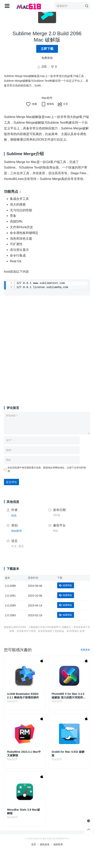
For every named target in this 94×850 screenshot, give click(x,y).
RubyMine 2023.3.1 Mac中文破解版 (24, 753)
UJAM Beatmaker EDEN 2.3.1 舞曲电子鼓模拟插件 (23, 695)
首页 (33, 844)
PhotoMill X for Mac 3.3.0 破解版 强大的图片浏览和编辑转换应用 (69, 695)
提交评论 (11, 482)
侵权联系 (58, 844)
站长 (14, 515)
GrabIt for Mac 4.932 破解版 (68, 753)
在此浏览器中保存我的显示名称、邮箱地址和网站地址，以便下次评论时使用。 (47, 469)
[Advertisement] (47, 346)
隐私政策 (44, 844)
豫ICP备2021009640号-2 (56, 838)
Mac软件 (47, 97)
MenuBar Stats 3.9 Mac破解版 (23, 811)
